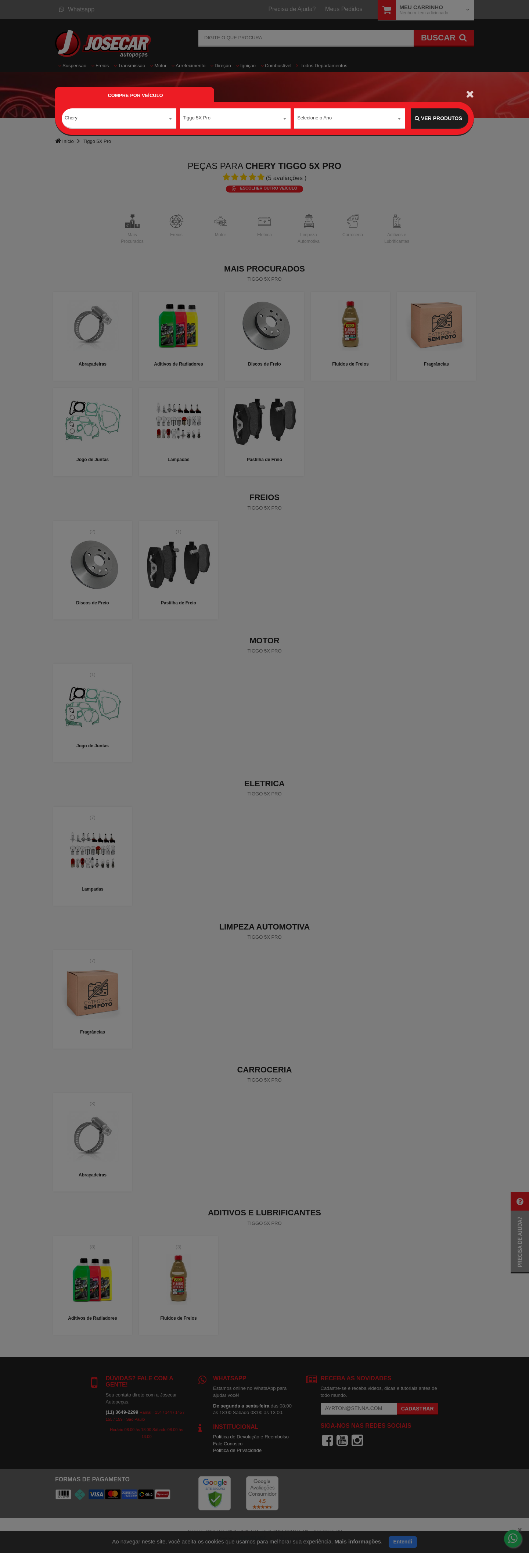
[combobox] (119, 118)
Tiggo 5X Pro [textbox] (196, 118)
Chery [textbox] (71, 118)
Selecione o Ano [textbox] (314, 118)
